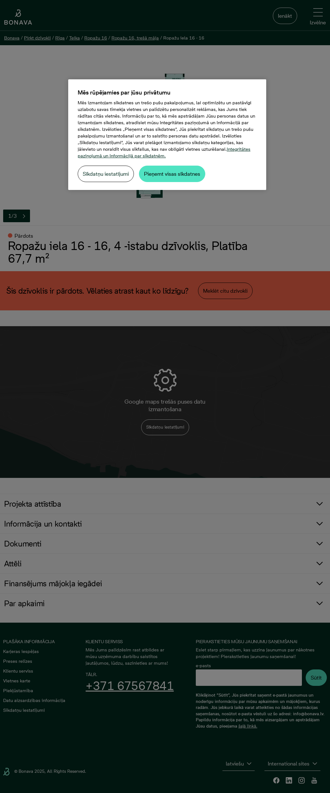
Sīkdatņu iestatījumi (106, 174)
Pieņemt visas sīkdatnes (172, 174)
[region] (167, 134)
